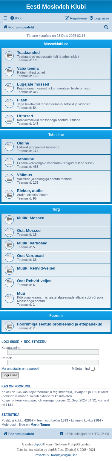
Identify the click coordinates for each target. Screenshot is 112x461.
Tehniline (56, 135)
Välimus (24, 175)
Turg (56, 209)
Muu (21, 293)
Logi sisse (10, 341)
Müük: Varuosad (32, 243)
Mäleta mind (83, 369)
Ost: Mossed (29, 230)
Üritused (25, 116)
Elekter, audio (30, 190)
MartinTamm (40, 424)
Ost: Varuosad (30, 255)
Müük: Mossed (31, 218)
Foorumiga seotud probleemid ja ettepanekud (59, 324)
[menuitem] (16, 18)
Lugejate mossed (33, 84)
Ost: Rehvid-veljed (34, 281)
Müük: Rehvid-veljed (36, 268)
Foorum (56, 316)
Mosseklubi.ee (56, 44)
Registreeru (35, 341)
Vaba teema (28, 68)
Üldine (23, 143)
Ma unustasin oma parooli (20, 368)
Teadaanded (28, 52)
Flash (22, 100)
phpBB (38, 444)
